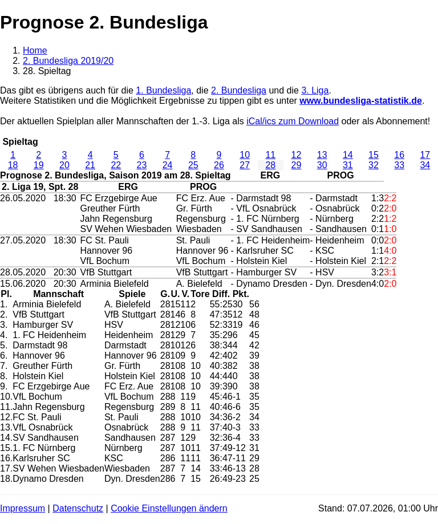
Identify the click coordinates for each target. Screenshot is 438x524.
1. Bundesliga (163, 90)
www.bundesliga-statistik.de (360, 100)
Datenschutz (77, 508)
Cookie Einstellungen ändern (169, 508)
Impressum (22, 508)
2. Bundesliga (238, 90)
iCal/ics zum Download (292, 121)
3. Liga (314, 90)
